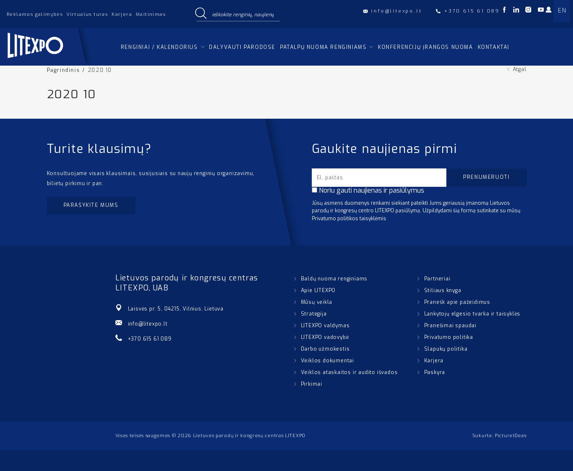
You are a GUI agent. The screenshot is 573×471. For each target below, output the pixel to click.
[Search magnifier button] (201, 14)
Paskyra (435, 372)
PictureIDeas (510, 436)
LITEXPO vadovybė (325, 337)
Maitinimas (151, 14)
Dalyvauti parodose (242, 47)
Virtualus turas (87, 14)
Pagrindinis (63, 70)
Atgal (520, 69)
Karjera (122, 14)
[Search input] (244, 13)
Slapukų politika (446, 349)
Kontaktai (493, 47)
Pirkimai (311, 384)
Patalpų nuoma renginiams (323, 47)
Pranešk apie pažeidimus (457, 302)
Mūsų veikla (317, 302)
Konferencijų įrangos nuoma (425, 47)
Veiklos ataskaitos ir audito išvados (349, 372)
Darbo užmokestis (325, 349)
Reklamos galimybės (35, 14)
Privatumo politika (448, 337)
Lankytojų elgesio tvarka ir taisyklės (472, 314)
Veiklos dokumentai (327, 360)
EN (562, 11)
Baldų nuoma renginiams (334, 278)
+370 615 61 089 (150, 339)
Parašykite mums (91, 205)
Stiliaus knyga (442, 290)
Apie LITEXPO (318, 290)
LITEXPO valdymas (325, 325)
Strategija (314, 314)
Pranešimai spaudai (450, 325)
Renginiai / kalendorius (159, 47)
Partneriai (437, 278)
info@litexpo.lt (148, 324)
